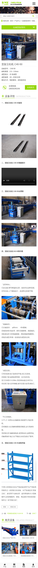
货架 (4, 507)
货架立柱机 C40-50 (28, 538)
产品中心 (17, 21)
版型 (14, 565)
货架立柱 (13, 507)
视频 (24, 565)
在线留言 (30, 87)
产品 (5, 565)
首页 (11, 21)
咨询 (33, 565)
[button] (34, 45)
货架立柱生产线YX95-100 (11, 538)
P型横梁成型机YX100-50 (15, 513)
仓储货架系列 (26, 21)
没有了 (34, 513)
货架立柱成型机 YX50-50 (10, 556)
